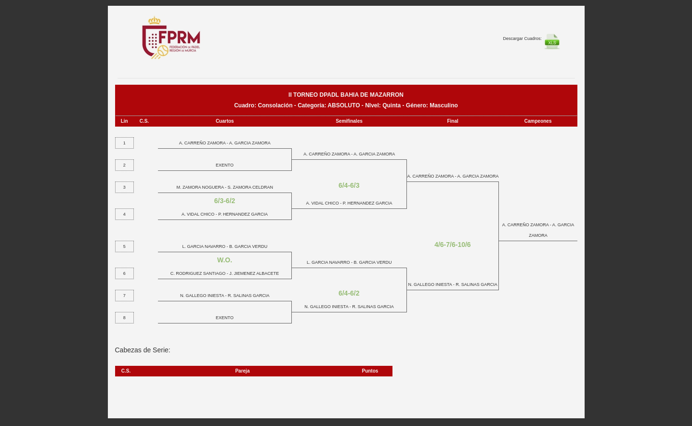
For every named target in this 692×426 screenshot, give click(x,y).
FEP (176, 43)
